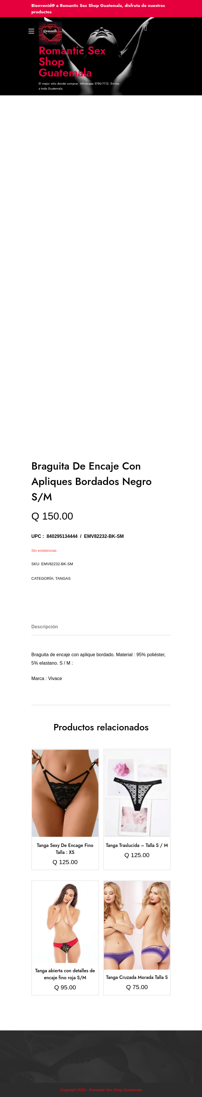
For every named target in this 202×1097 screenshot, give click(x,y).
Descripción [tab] (44, 626)
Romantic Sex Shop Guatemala (72, 61)
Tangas (63, 578)
